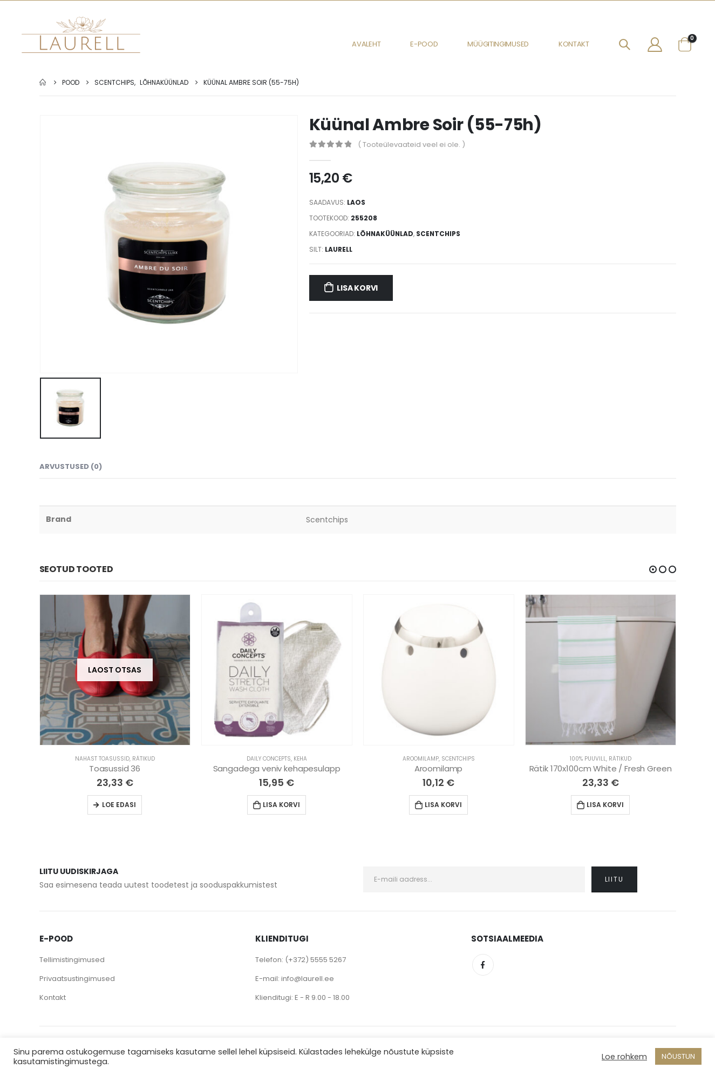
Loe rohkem (624, 1056)
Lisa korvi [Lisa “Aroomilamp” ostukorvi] (443, 804)
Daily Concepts (269, 759)
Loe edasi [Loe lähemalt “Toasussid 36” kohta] (119, 804)
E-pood (424, 44)
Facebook (483, 965)
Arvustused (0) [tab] (70, 466)
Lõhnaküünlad (385, 233)
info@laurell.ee (307, 978)
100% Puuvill (588, 759)
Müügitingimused (498, 44)
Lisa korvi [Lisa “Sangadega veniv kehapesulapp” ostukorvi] (281, 804)
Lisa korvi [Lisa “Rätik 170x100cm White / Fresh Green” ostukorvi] (605, 804)
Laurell (338, 249)
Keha (300, 759)
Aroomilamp (421, 759)
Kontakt (574, 44)
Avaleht (366, 44)
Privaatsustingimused (77, 978)
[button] (653, 569)
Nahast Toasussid (102, 759)
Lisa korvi (357, 288)
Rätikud (143, 759)
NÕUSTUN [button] (678, 1056)
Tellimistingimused (72, 960)
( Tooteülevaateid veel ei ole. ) (411, 144)
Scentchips (438, 233)
